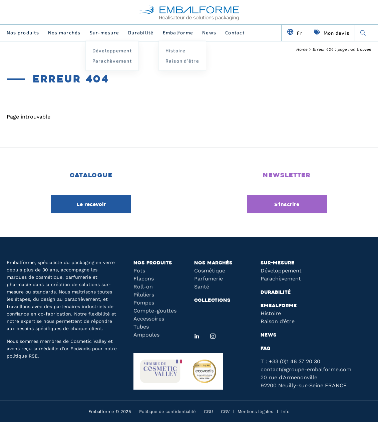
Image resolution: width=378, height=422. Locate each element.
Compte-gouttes (154, 310)
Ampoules (146, 335)
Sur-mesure (104, 32)
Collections (212, 300)
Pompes (143, 302)
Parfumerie (208, 278)
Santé (201, 286)
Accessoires (148, 318)
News (209, 32)
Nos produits (23, 32)
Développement (281, 270)
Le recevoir (91, 204)
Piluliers (143, 294)
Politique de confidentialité (167, 411)
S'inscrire (286, 204)
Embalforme (178, 32)
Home (302, 49)
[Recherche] (363, 33)
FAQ (266, 348)
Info (285, 411)
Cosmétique (209, 270)
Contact (235, 32)
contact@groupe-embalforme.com (306, 369)
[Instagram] (213, 336)
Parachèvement (281, 278)
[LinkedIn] (197, 336)
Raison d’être (278, 321)
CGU (208, 411)
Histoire (271, 313)
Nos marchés (64, 32)
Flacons (143, 278)
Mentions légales (255, 411)
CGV (225, 411)
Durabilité (140, 32)
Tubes (141, 327)
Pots (139, 270)
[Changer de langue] (295, 32)
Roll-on (143, 286)
